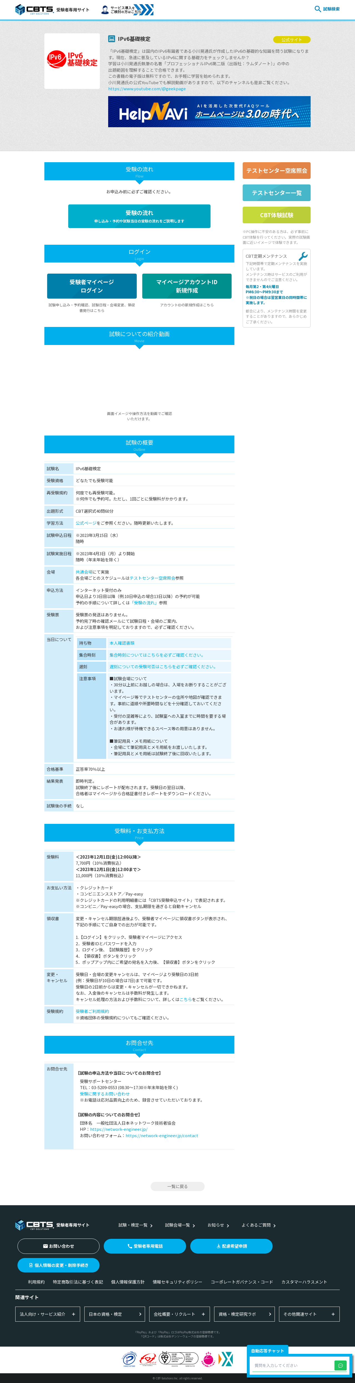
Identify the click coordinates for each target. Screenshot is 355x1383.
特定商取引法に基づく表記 (78, 1282)
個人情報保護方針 (127, 1282)
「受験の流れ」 (144, 603)
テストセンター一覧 (277, 193)
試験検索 (331, 9)
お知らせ (215, 1225)
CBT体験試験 (276, 215)
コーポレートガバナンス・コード (242, 1282)
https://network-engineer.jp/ (119, 1129)
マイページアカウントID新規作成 (186, 286)
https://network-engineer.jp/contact (162, 1135)
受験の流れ (139, 216)
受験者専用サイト (52, 9)
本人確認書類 (122, 643)
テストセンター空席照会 (152, 578)
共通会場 (84, 572)
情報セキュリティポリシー (177, 1282)
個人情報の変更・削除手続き (62, 1265)
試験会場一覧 (177, 1225)
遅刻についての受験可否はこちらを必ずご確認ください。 (164, 666)
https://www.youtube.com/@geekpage (147, 88)
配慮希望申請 (234, 1246)
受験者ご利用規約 (92, 1011)
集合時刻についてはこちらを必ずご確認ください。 (157, 655)
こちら (185, 999)
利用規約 (36, 1282)
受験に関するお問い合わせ (105, 1094)
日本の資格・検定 (105, 1314)
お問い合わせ (61, 1246)
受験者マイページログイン (92, 286)
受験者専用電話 (148, 1246)
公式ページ (86, 523)
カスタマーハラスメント (304, 1282)
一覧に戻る (177, 1186)
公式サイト (292, 39)
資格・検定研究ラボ (237, 1314)
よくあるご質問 (256, 1225)
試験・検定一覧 (133, 1225)
